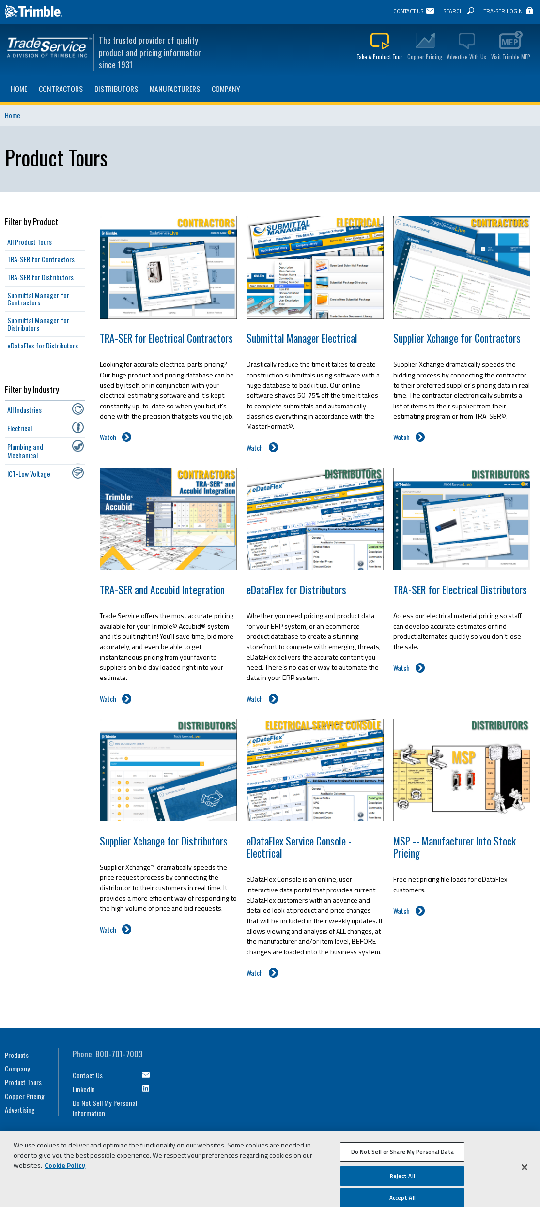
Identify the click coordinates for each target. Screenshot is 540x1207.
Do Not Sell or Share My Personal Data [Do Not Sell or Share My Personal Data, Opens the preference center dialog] (402, 1155)
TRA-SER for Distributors (40, 277)
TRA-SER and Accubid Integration (162, 589)
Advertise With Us (466, 56)
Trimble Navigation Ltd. (34, 12)
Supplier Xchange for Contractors (457, 338)
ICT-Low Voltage (28, 473)
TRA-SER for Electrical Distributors (460, 589)
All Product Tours (29, 242)
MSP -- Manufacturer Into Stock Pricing (454, 847)
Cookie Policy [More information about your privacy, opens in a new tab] (65, 1168)
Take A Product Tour (379, 56)
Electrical (19, 428)
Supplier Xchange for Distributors (164, 840)
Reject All (402, 1179)
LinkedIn (84, 1089)
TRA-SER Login (503, 11)
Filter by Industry (32, 389)
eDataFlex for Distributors (296, 589)
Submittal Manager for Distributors (38, 324)
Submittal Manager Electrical (302, 338)
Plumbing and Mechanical (25, 450)
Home (19, 88)
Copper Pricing (424, 56)
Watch (108, 437)
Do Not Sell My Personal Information (105, 1108)
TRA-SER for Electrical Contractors (166, 338)
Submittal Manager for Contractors (38, 299)
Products (17, 1055)
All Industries (24, 410)
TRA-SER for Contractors (41, 259)
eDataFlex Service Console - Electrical (299, 847)
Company (226, 88)
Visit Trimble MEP (510, 56)
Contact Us (408, 11)
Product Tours (23, 1082)
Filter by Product (31, 221)
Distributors (116, 88)
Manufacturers (175, 88)
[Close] (524, 1170)
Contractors (61, 88)
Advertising (20, 1109)
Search (453, 11)
